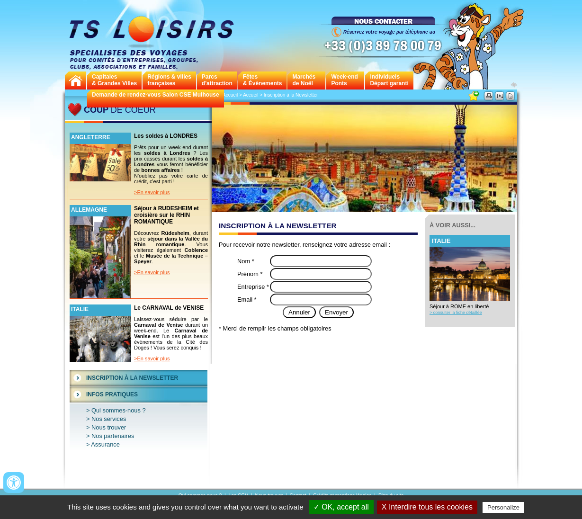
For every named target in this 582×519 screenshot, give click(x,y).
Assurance (105, 444)
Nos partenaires (112, 435)
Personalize (503, 507)
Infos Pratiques (112, 394)
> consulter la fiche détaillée (456, 312)
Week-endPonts (344, 80)
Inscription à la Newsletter (132, 378)
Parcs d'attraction (217, 80)
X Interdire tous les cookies (427, 507)
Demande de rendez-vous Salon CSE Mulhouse (155, 94)
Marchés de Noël (303, 80)
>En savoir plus (152, 192)
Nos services (108, 418)
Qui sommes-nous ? (118, 410)
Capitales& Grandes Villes (114, 80)
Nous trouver (108, 427)
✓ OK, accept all (341, 507)
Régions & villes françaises (169, 80)
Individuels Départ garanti (389, 80)
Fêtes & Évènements (262, 80)
